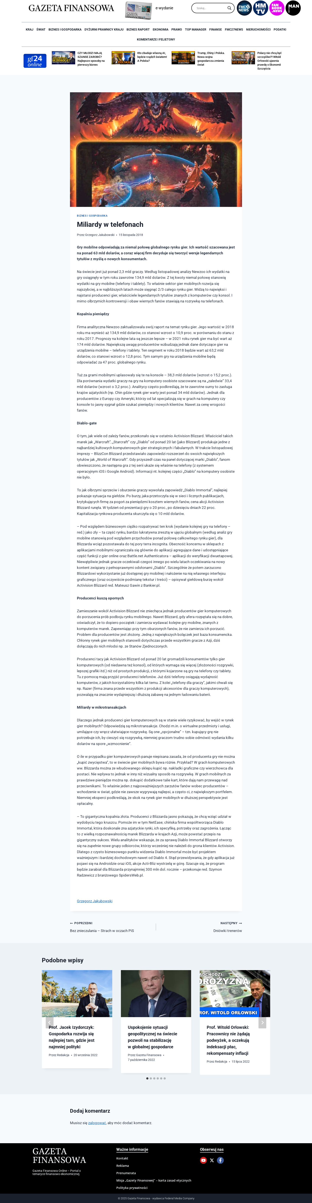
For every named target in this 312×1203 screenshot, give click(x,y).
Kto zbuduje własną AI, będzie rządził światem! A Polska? (152, 56)
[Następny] (262, 1022)
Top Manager (195, 29)
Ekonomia (160, 29)
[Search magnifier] (229, 8)
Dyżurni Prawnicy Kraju (104, 29)
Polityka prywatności (132, 1188)
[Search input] (211, 8)
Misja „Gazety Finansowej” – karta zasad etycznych (153, 1180)
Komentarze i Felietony (156, 39)
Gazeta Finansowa (148, 1055)
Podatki (280, 29)
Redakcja (63, 1055)
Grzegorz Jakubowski (99, 235)
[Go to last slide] (50, 1022)
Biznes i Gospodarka (65, 29)
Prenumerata (126, 1173)
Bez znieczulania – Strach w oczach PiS (111, 926)
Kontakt (122, 1158)
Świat (41, 29)
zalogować (97, 1123)
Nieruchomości (258, 29)
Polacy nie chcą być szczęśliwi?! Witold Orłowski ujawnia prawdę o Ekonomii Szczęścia (269, 60)
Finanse (215, 29)
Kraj (29, 29)
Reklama (122, 1166)
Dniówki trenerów (201, 926)
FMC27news (234, 29)
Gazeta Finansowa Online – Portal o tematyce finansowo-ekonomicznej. (56, 1172)
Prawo (176, 29)
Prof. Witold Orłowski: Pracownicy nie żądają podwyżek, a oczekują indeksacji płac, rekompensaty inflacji (228, 1040)
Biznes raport (138, 29)
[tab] (147, 1078)
